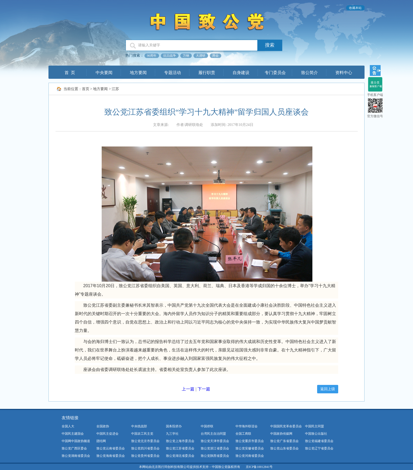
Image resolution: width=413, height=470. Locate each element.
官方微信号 (375, 116)
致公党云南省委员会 (110, 448)
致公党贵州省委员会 (145, 456)
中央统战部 (139, 426)
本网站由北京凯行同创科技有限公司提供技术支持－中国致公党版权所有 (189, 467)
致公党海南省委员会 (110, 456)
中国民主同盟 (314, 426)
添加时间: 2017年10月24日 (232, 125)
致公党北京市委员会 (145, 441)
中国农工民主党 (142, 433)
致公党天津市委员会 (215, 441)
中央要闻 (104, 72)
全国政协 (102, 426)
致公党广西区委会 (74, 448)
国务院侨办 (174, 426)
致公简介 (309, 72)
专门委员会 (275, 72)
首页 (85, 89)
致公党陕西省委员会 (215, 456)
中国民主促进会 (107, 433)
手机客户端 (375, 95)
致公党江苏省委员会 (180, 448)
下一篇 (204, 389)
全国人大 (68, 426)
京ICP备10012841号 (259, 467)
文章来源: (161, 125)
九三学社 (172, 433)
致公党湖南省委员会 (76, 456)
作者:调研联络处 (189, 125)
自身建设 (241, 72)
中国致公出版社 (316, 433)
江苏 (115, 89)
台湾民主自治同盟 (213, 433)
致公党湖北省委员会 (180, 456)
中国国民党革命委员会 (286, 426)
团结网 (101, 441)
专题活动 (172, 72)
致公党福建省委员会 (319, 441)
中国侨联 (207, 426)
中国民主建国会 (73, 433)
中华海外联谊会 (246, 426)
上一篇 (188, 389)
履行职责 (206, 72)
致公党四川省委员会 (145, 448)
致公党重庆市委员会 (249, 441)
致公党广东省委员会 (284, 441)
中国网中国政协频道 (76, 441)
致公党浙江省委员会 (215, 448)
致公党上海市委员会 (180, 441)
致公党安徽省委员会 (249, 448)
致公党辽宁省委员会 (319, 448)
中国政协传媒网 (281, 433)
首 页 (70, 72)
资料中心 (343, 72)
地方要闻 (138, 72)
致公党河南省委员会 (249, 456)
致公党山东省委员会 (284, 448)
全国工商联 (243, 433)
